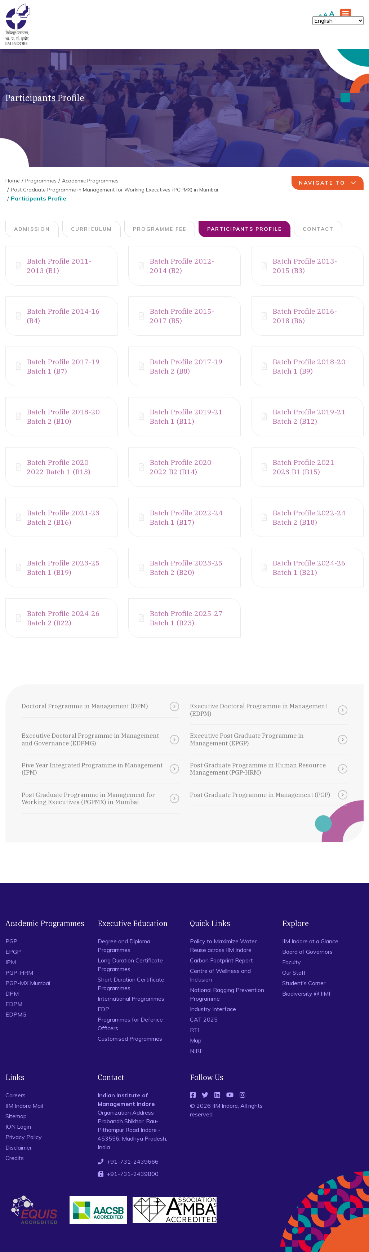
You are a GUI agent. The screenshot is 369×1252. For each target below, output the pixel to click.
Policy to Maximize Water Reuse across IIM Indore (223, 958)
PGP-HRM (19, 985)
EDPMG (15, 1027)
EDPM (13, 1016)
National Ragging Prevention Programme (227, 1007)
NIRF (196, 1063)
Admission (32, 229)
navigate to (328, 183)
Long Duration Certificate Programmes (130, 977)
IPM (10, 974)
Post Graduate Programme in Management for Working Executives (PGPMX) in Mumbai (114, 189)
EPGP (13, 964)
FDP (103, 1021)
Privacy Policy (23, 1149)
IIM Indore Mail (24, 1118)
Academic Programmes (90, 180)
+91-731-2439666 (133, 1174)
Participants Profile (244, 229)
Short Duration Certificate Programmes (131, 996)
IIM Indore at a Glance (310, 953)
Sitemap (16, 1128)
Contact (318, 229)
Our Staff (294, 985)
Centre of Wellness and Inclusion (220, 988)
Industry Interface (213, 1021)
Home (12, 180)
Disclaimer (18, 1160)
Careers (15, 1107)
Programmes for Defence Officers (130, 1036)
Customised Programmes (130, 1051)
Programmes (41, 180)
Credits (14, 1170)
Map (195, 1053)
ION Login (18, 1139)
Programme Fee (159, 229)
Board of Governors (307, 964)
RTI (194, 1042)
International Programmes (131, 1011)
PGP (11, 953)
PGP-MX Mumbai (27, 995)
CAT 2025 (204, 1032)
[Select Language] (338, 20)
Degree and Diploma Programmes (124, 958)
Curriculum (91, 229)
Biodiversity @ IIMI (306, 1006)
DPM (12, 1006)
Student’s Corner (303, 995)
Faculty (291, 974)
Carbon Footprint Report (221, 973)
